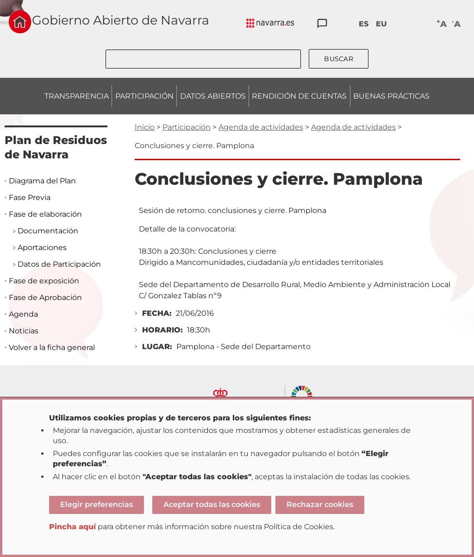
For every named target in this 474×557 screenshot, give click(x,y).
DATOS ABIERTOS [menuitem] (213, 96)
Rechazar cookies (320, 504)
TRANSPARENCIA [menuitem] (76, 96)
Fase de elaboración (45, 214)
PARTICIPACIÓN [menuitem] (144, 96)
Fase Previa (29, 197)
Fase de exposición (44, 280)
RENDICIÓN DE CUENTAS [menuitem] (299, 96)
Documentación (48, 230)
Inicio (145, 127)
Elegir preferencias (96, 504)
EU (381, 23)
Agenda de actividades (260, 127)
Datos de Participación (59, 264)
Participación (186, 127)
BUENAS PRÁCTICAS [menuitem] (391, 96)
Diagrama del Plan (42, 180)
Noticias (23, 330)
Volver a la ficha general (52, 347)
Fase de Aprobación (45, 297)
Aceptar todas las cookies (211, 504)
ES (363, 23)
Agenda (23, 314)
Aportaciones (42, 247)
